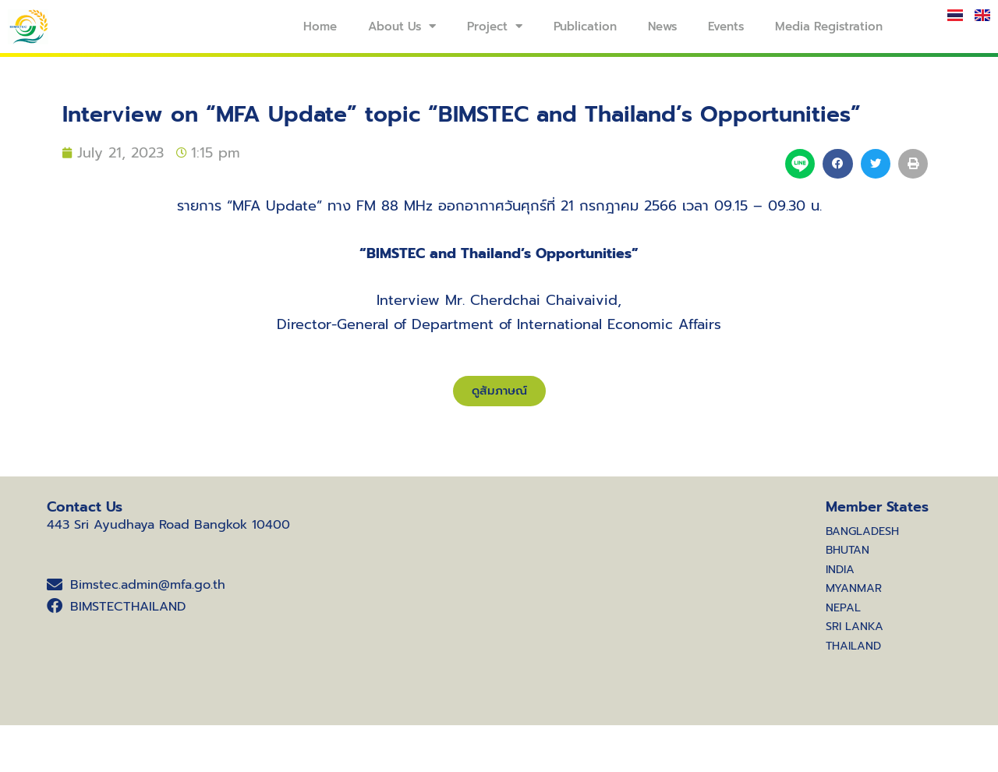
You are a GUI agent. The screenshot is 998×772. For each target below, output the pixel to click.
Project (494, 26)
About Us (402, 26)
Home (320, 26)
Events (726, 26)
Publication (585, 26)
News (662, 26)
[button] (837, 164)
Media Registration (829, 26)
